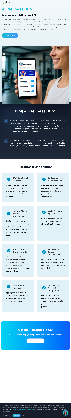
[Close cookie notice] (23, 415)
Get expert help (35, 341)
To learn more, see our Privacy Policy (23, 409)
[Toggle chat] (65, 412)
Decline (7, 415)
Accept (16, 415)
